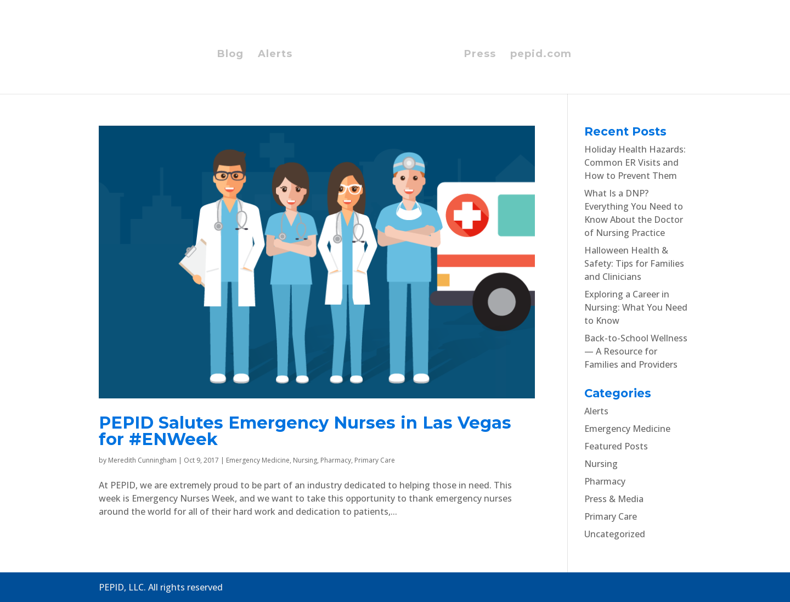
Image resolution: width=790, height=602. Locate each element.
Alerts (275, 55)
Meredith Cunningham (142, 460)
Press (480, 55)
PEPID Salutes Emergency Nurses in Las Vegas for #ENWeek (305, 431)
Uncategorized (614, 534)
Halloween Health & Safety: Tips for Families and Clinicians (634, 263)
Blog (230, 55)
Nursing (305, 460)
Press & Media (614, 499)
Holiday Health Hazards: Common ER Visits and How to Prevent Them (635, 162)
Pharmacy (335, 460)
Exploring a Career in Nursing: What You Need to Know (635, 307)
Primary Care (374, 460)
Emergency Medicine (258, 460)
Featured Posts (616, 446)
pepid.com (541, 55)
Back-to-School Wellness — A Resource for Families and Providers (635, 351)
